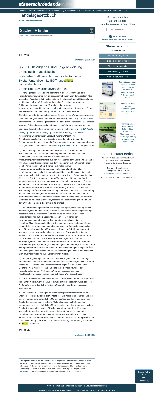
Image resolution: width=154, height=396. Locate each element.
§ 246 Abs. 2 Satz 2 (85, 118)
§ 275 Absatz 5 (57, 132)
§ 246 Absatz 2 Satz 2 (70, 145)
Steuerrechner (72, 11)
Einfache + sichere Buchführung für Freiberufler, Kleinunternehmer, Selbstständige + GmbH (127, 90)
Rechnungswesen (103, 11)
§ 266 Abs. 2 (54, 111)
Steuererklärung (58, 11)
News (31, 11)
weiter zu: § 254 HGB (85, 60)
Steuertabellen (87, 11)
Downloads (117, 11)
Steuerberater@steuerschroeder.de (117, 173)
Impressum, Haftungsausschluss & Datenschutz (57, 390)
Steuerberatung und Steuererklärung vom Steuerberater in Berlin (77, 386)
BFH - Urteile (24, 55)
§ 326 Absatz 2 (77, 132)
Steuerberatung (43, 11)
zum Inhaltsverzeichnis (31, 20)
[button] (125, 10)
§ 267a (61, 125)
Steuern (23, 11)
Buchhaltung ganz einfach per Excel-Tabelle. (128, 111)
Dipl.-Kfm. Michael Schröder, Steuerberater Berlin (96, 390)
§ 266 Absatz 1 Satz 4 (37, 132)
